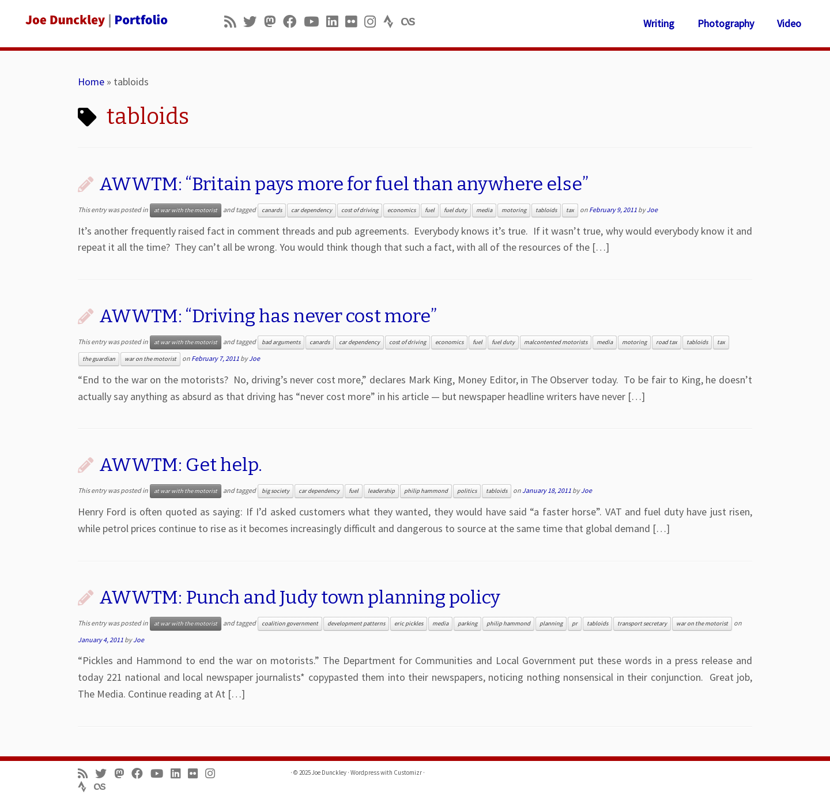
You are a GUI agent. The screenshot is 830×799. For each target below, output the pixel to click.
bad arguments (281, 342)
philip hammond (426, 491)
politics (467, 491)
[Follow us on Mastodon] (273, 21)
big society (275, 491)
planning (551, 623)
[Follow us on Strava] (392, 21)
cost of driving (359, 210)
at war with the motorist (185, 210)
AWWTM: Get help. (180, 465)
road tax (666, 342)
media (484, 210)
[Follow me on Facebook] (293, 21)
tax (570, 210)
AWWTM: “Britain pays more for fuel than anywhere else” (343, 184)
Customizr (408, 772)
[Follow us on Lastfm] (411, 21)
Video (789, 23)
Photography (725, 23)
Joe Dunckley (329, 772)
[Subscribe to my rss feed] (233, 21)
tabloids (546, 210)
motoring (513, 210)
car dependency (311, 210)
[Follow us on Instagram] (373, 21)
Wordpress (364, 772)
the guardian (98, 359)
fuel (430, 210)
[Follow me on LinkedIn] (335, 21)
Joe (652, 209)
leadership (381, 491)
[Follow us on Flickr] (354, 21)
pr (575, 623)
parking (467, 623)
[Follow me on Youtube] (315, 21)
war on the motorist (150, 359)
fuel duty (455, 210)
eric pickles (408, 623)
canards (272, 210)
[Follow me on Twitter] (253, 21)
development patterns (356, 623)
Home (91, 81)
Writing (658, 23)
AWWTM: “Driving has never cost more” (268, 316)
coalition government (290, 623)
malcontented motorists (555, 342)
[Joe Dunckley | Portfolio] (95, 20)
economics (401, 210)
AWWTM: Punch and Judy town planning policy (299, 597)
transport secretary (642, 623)
